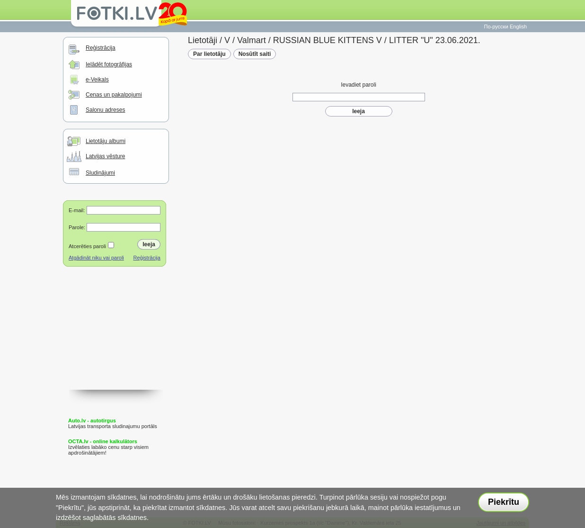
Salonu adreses (105, 110)
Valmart (251, 40)
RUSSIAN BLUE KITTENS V (327, 40)
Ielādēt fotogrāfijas (109, 64)
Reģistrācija (100, 48)
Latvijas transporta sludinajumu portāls (112, 423)
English (518, 26)
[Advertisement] (116, 342)
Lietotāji (202, 40)
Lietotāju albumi (105, 141)
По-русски (496, 26)
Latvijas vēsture (105, 156)
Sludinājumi (100, 173)
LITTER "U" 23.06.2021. (434, 40)
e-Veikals (97, 79)
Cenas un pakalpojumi (114, 94)
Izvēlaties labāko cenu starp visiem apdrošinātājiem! (108, 447)
